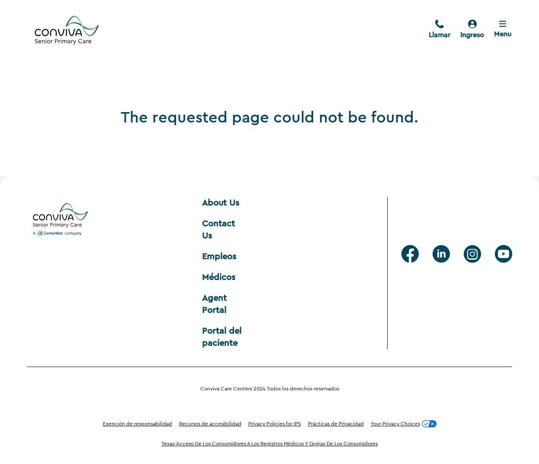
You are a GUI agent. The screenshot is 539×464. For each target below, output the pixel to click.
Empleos (219, 256)
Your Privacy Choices (403, 423)
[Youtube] (503, 254)
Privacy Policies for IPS (274, 423)
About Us (220, 203)
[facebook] (410, 254)
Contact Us (219, 229)
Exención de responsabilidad (137, 423)
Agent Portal (215, 304)
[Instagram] (472, 254)
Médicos (218, 277)
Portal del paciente (223, 337)
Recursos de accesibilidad (210, 423)
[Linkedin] (441, 254)
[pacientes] (472, 30)
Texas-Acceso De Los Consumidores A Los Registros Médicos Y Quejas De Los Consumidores (269, 443)
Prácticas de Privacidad (336, 423)
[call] (439, 29)
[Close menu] (502, 29)
